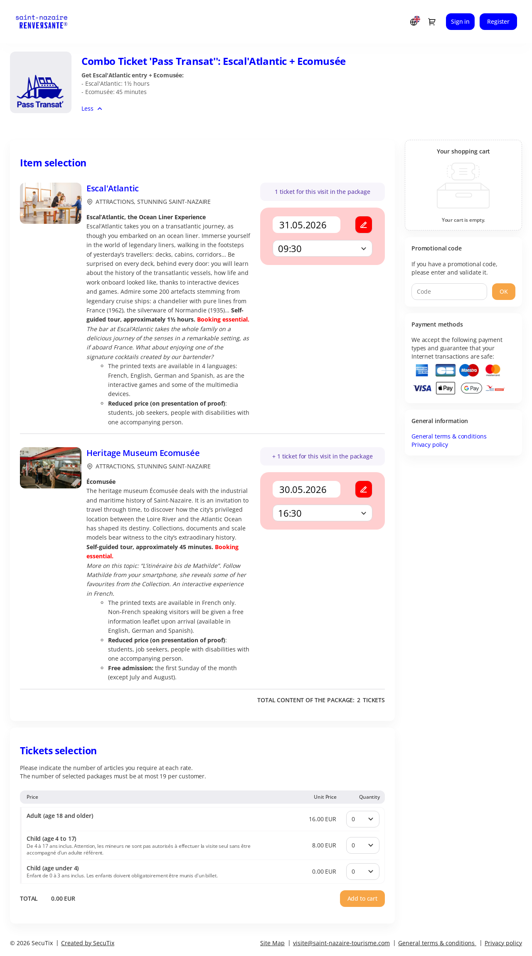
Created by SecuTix (87, 943)
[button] (363, 224)
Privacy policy (429, 444)
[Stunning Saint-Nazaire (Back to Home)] (49, 21)
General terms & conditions (448, 436)
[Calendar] (306, 224)
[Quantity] (362, 819)
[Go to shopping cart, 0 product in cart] (432, 21)
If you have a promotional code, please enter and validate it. (454, 268)
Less (87, 108)
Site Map (272, 943)
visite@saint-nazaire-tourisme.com (341, 943)
